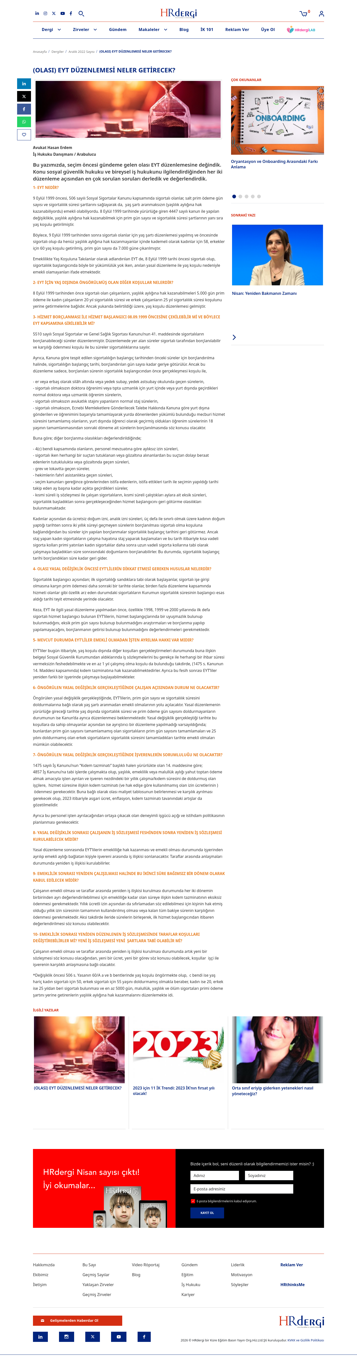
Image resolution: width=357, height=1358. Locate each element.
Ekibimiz (40, 1274)
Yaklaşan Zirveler (98, 1284)
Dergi (47, 29)
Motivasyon (242, 1274)
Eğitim (187, 1274)
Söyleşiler (240, 1284)
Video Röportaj (145, 1264)
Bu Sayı (89, 1264)
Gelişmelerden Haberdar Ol (69, 1320)
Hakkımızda (44, 1264)
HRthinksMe (292, 1284)
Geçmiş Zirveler (97, 1294)
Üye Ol (268, 29)
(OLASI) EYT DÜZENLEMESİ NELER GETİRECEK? (77, 1088)
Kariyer (188, 1294)
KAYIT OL (207, 1213)
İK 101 (207, 29)
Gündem (118, 29)
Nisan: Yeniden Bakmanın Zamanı (264, 293)
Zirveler (81, 29)
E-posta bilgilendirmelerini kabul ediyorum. (227, 1201)
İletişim (40, 1284)
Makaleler (149, 29)
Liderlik (238, 1264)
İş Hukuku (190, 1284)
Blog (184, 29)
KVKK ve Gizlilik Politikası (306, 1340)
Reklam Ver (237, 29)
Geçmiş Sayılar (96, 1274)
